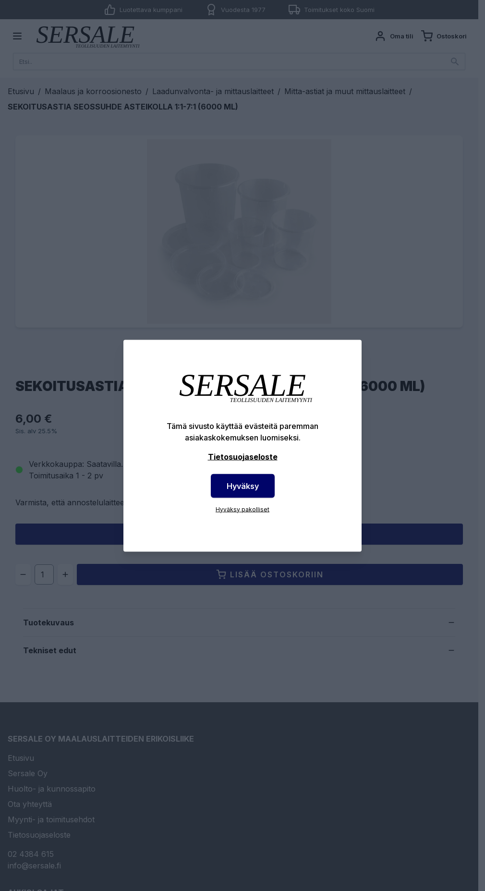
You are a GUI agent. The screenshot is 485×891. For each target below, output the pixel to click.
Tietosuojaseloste (243, 456)
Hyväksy (243, 485)
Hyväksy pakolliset (242, 509)
